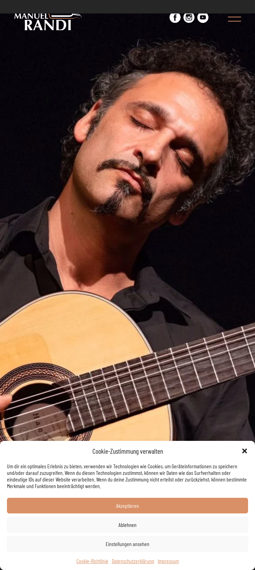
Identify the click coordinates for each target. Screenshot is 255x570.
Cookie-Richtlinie (92, 561)
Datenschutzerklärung (133, 561)
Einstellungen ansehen (127, 543)
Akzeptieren (127, 505)
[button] (244, 450)
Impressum (168, 561)
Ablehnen (127, 524)
